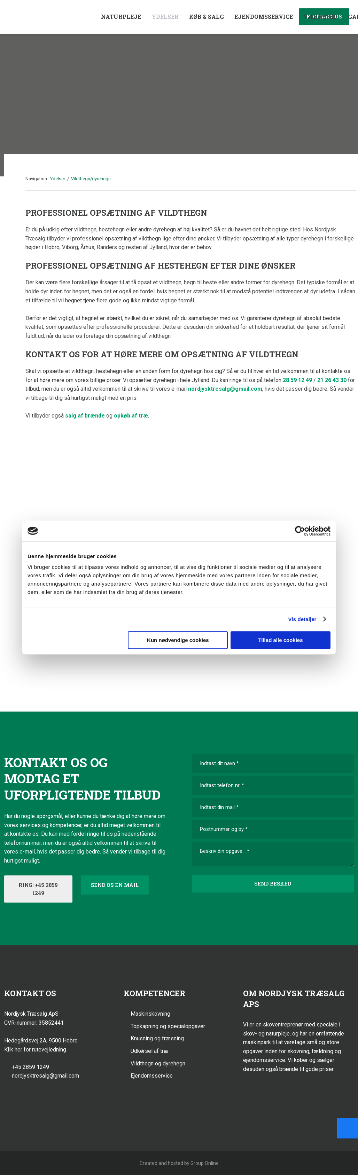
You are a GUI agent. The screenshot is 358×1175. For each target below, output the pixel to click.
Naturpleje (121, 16)
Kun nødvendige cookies (178, 640)
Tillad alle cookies (280, 640)
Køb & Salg (206, 16)
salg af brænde (85, 415)
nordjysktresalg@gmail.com (225, 389)
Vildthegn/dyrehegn (91, 178)
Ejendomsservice (263, 16)
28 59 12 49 (297, 380)
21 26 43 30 (332, 380)
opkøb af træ (131, 415)
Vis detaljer (302, 619)
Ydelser (165, 16)
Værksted (320, 16)
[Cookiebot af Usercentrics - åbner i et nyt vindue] (300, 531)
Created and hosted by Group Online (179, 1163)
